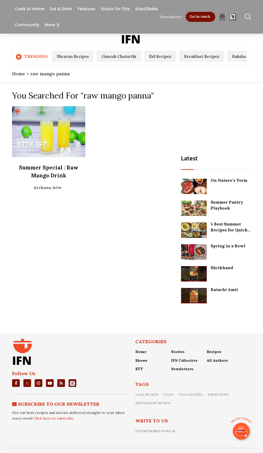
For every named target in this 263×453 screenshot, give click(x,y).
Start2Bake (146, 8)
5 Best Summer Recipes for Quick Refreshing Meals (229, 229)
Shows (141, 360)
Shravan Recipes (73, 56)
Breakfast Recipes (201, 56)
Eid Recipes (160, 56)
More (50, 24)
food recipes (191, 394)
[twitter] (27, 383)
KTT (139, 369)
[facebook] (16, 383)
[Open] (232, 16)
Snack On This (115, 8)
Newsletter (170, 16)
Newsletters (182, 369)
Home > (21, 74)
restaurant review (153, 403)
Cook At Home (29, 8)
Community (27, 24)
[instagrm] (38, 383)
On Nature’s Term (229, 180)
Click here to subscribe (53, 418)
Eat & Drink (61, 8)
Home (140, 351)
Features (87, 8)
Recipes (214, 351)
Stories (177, 351)
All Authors (217, 360)
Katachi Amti (225, 289)
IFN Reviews (218, 394)
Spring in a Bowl (228, 245)
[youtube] (50, 383)
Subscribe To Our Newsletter (58, 404)
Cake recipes (146, 394)
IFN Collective (184, 360)
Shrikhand (222, 267)
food (168, 394)
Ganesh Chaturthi (119, 56)
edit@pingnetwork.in (155, 431)
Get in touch (200, 16)
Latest (190, 159)
